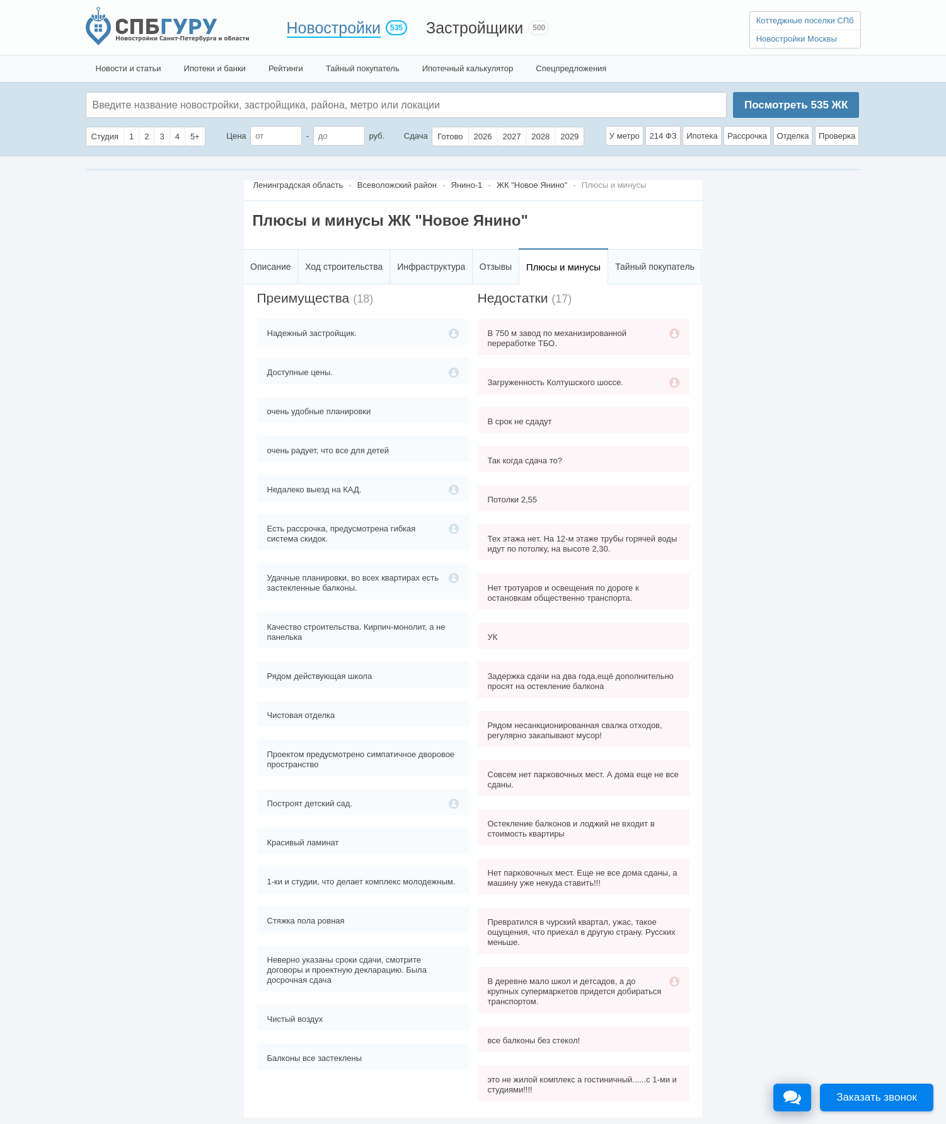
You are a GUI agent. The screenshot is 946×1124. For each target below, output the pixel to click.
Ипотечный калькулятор (468, 68)
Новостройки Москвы (796, 38)
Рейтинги (285, 68)
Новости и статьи (128, 68)
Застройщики (474, 28)
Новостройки (334, 28)
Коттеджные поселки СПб (805, 20)
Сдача (416, 136)
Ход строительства (344, 267)
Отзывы (496, 267)
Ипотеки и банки (215, 68)
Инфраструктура (431, 267)
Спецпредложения (571, 68)
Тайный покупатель (363, 68)
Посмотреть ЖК (796, 105)
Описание (270, 267)
